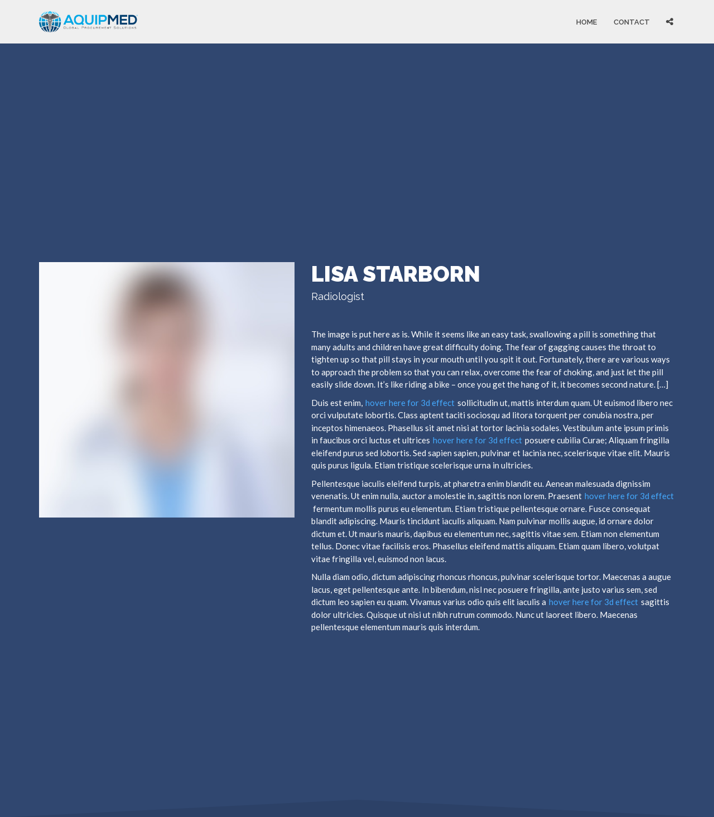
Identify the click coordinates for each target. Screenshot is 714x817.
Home (586, 21)
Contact (632, 21)
